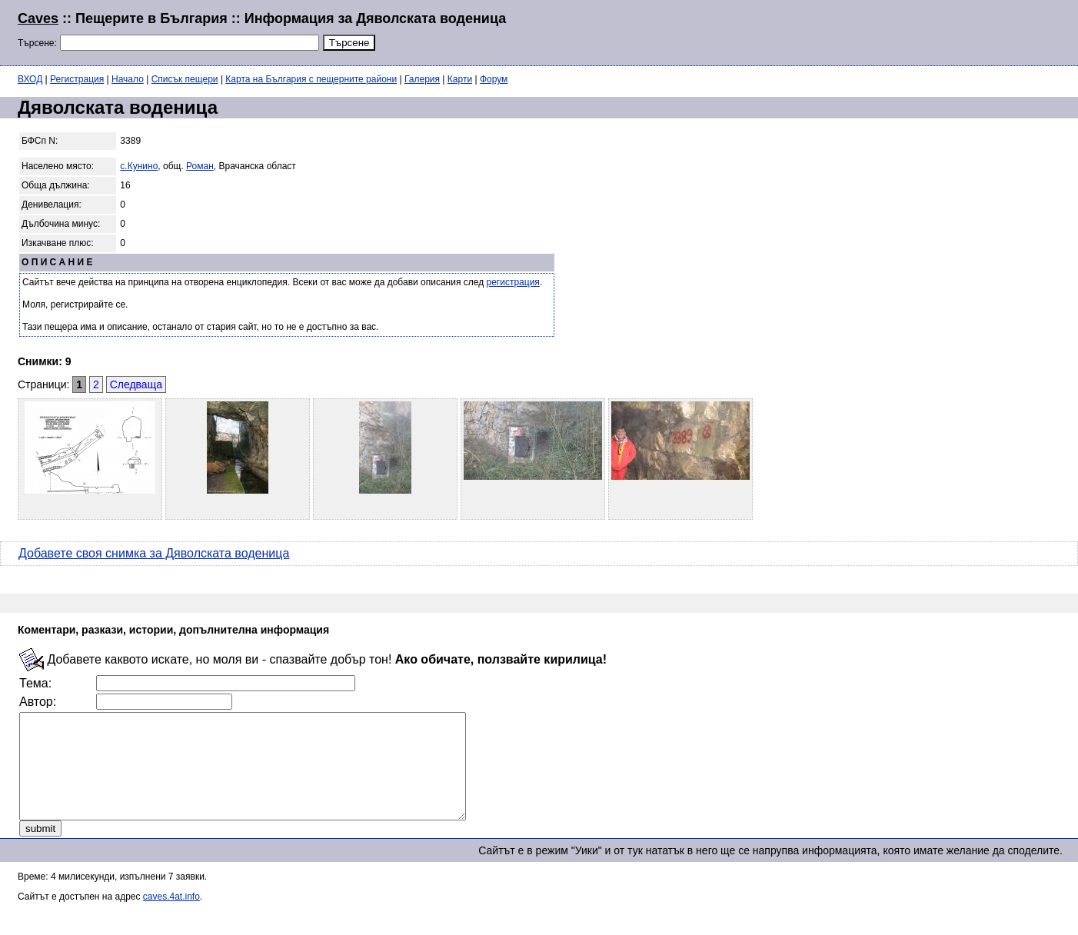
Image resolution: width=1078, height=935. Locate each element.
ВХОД (30, 79)
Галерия (422, 79)
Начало (127, 79)
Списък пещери (184, 79)
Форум (493, 79)
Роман (200, 166)
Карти (460, 79)
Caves (38, 18)
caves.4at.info (171, 917)
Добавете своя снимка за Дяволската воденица (153, 553)
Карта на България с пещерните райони (311, 79)
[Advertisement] (873, 31)
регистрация (513, 282)
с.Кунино (139, 166)
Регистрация (77, 79)
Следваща (136, 384)
